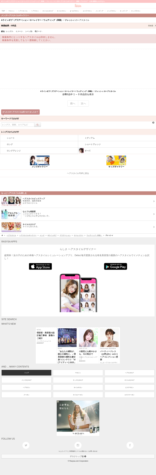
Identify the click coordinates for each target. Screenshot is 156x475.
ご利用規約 (71, 451)
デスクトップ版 (78, 456)
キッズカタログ (78, 380)
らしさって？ (63, 451)
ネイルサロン (78, 387)
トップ (26, 373)
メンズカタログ (26, 380)
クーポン (26, 395)
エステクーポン (129, 395)
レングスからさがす (10, 132)
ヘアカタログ (129, 373)
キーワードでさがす (10, 118)
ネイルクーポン (78, 395)
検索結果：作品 (78, 25)
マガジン (78, 373)
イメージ (19, 31)
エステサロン (129, 387)
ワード (38, 31)
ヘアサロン (26, 387)
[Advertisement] (78, 69)
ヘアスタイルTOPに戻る (78, 173)
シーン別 (29, 31)
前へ (72, 103)
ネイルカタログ (129, 380)
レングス (10, 31)
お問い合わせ (93, 451)
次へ (83, 103)
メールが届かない (82, 451)
